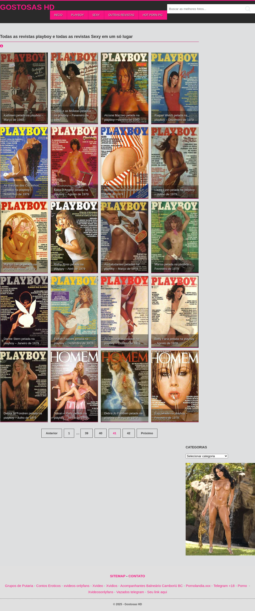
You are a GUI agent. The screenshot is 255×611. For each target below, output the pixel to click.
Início (58, 15)
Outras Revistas (121, 15)
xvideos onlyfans (76, 586)
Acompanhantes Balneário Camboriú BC (151, 586)
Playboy (77, 15)
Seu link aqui (157, 592)
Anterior (52, 433)
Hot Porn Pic (153, 15)
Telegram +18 (223, 586)
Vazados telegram (130, 592)
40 (100, 433)
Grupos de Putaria (19, 586)
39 (86, 433)
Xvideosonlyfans (100, 592)
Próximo (147, 433)
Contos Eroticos (48, 586)
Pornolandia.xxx (198, 586)
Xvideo (97, 586)
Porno (242, 586)
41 (114, 433)
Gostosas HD (27, 7)
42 (128, 433)
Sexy (96, 15)
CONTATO (137, 576)
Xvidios (111, 586)
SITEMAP (117, 576)
